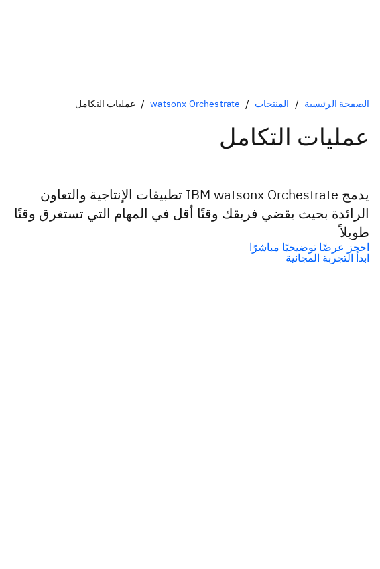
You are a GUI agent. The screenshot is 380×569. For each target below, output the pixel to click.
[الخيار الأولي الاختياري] (190, 247)
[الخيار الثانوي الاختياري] (190, 257)
